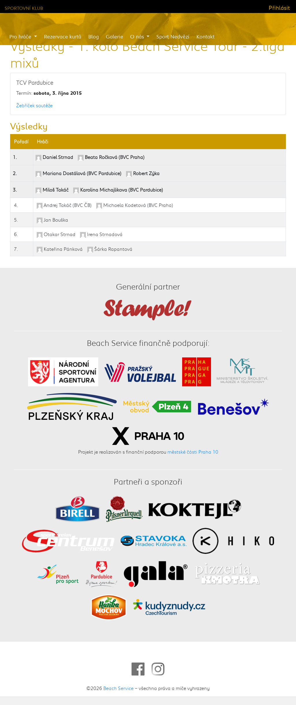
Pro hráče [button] (21, 36)
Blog (93, 36)
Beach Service (118, 688)
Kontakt (205, 36)
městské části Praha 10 (192, 451)
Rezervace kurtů (62, 36)
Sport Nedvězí (172, 36)
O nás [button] (137, 36)
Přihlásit (279, 7)
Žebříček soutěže (34, 105)
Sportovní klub (24, 8)
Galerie (114, 36)
